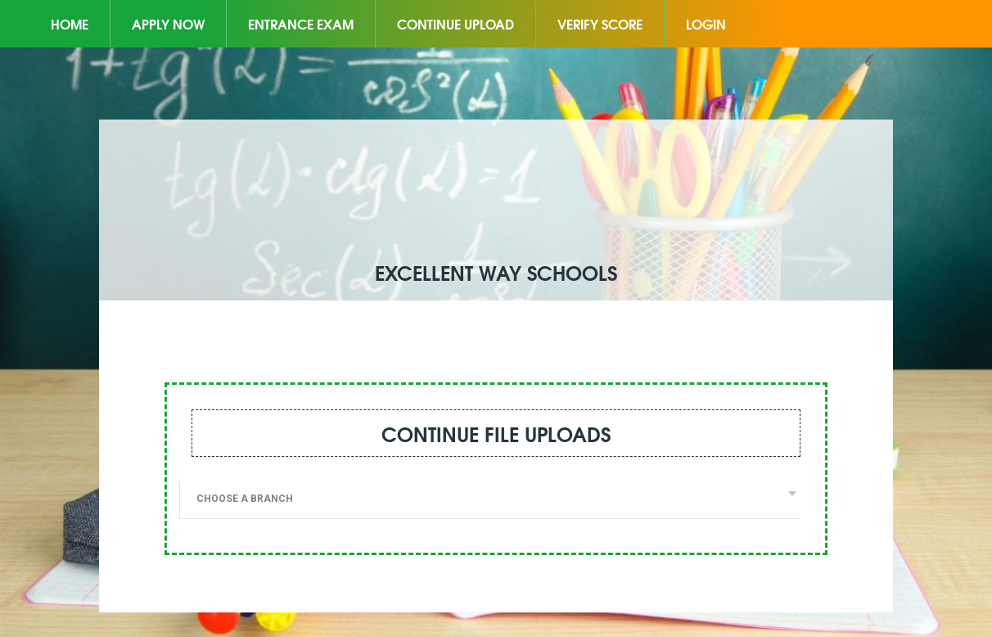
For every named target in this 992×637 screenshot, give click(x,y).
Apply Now (168, 23)
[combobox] (489, 500)
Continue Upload (455, 23)
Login (706, 23)
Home (69, 23)
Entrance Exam (301, 23)
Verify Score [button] (600, 23)
